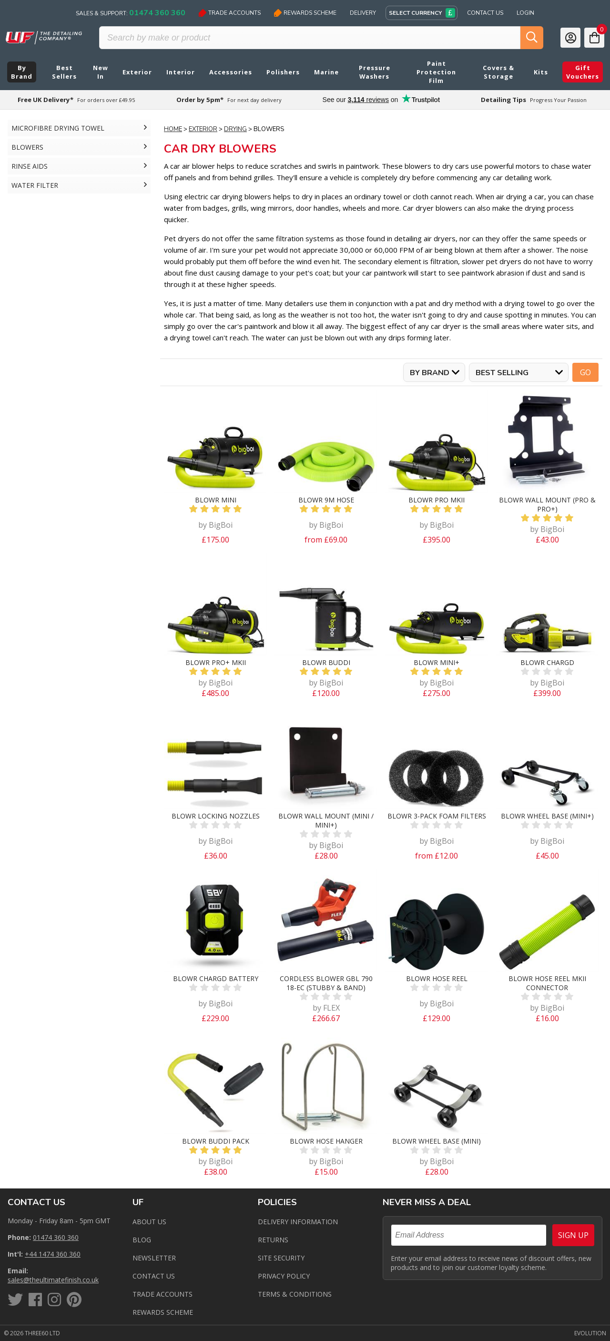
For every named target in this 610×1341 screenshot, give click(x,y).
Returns (273, 1239)
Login (525, 13)
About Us (149, 1221)
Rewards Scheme (305, 13)
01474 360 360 (56, 1237)
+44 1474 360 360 (53, 1254)
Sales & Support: (130, 13)
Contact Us (485, 13)
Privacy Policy (284, 1275)
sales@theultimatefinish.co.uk (53, 1279)
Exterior (203, 129)
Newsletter (154, 1257)
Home (173, 129)
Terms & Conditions (295, 1294)
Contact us (153, 1275)
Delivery (363, 13)
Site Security (281, 1257)
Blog (141, 1239)
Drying (235, 129)
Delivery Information (298, 1221)
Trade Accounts (230, 13)
